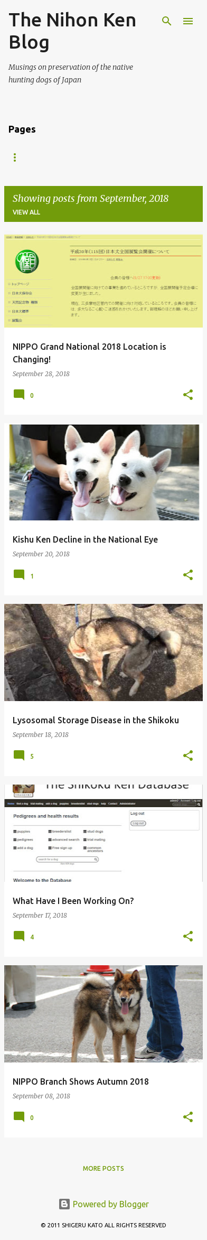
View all (26, 212)
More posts (103, 1168)
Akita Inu (25, 157)
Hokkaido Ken (90, 157)
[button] (188, 395)
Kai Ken (151, 157)
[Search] (167, 21)
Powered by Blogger (103, 1204)
